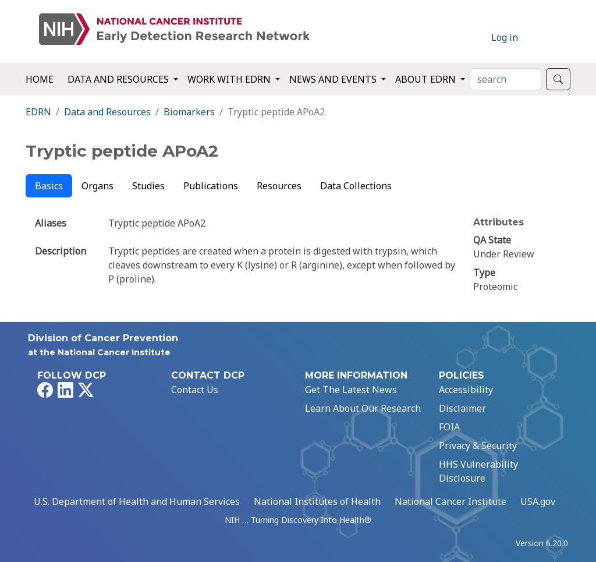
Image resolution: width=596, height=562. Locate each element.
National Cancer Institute (450, 501)
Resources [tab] (279, 185)
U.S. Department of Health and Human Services (137, 501)
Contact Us (194, 389)
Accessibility (466, 389)
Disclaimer (462, 408)
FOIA (449, 426)
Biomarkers (189, 111)
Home (40, 79)
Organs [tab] (97, 185)
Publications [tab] (210, 185)
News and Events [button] (334, 79)
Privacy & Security (478, 445)
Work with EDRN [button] (230, 79)
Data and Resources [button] (119, 79)
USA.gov (537, 501)
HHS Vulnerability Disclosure (478, 471)
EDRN (38, 111)
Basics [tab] (49, 185)
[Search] (505, 79)
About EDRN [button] (426, 79)
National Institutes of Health (317, 501)
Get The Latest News (351, 389)
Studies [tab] (148, 185)
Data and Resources (107, 111)
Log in (504, 37)
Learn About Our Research (363, 408)
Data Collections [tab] (356, 185)
